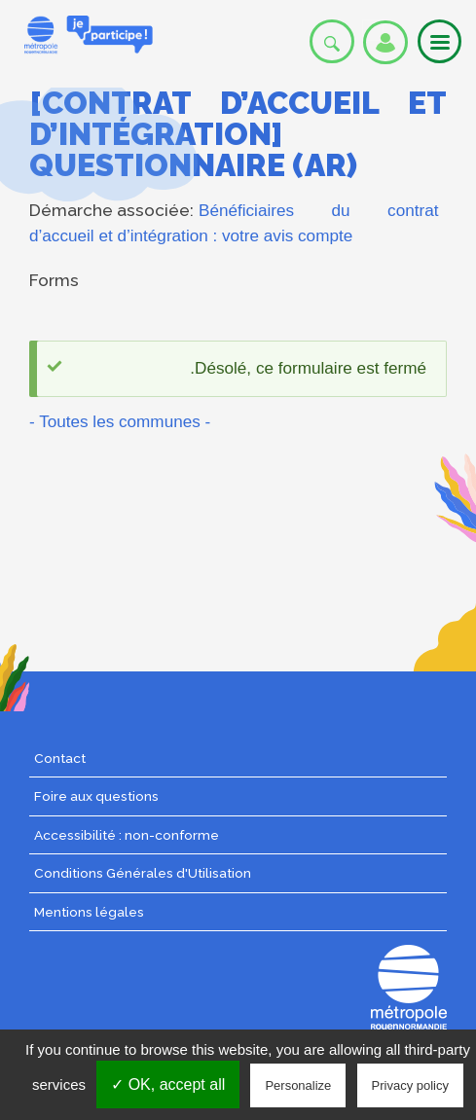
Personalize (298, 1085)
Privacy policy (410, 1085)
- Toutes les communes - (119, 421)
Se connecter (385, 42)
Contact (60, 758)
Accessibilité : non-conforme (126, 835)
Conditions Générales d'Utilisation (142, 873)
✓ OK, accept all (168, 1084)
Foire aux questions (96, 796)
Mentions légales (89, 912)
